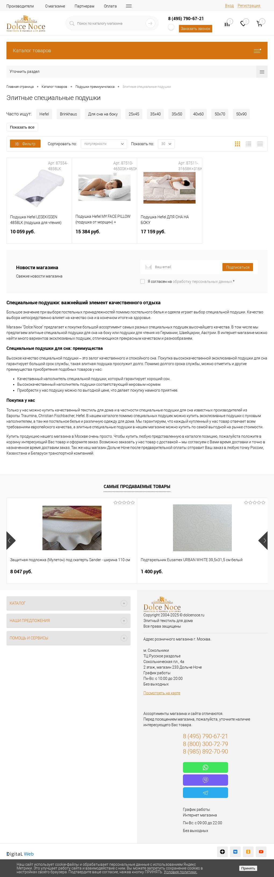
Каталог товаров (137, 50)
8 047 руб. (21, 571)
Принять (248, 868)
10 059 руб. (39, 235)
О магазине (55, 6)
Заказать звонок (195, 29)
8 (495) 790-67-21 (186, 18)
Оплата (110, 6)
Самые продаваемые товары (137, 486)
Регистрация (249, 5)
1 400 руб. (108, 571)
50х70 (220, 114)
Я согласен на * (191, 281)
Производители (20, 6)
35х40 (155, 114)
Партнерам (84, 6)
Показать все (22, 127)
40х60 (198, 114)
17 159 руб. (170, 235)
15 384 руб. (104, 235)
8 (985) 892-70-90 (205, 751)
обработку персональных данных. (203, 281)
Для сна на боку (103, 114)
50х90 (241, 114)
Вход (229, 5)
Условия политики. (180, 872)
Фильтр (25, 144)
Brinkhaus (68, 114)
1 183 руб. (195, 571)
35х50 (177, 114)
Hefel (44, 114)
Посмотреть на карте (161, 693)
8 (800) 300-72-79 (205, 744)
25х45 (134, 114)
